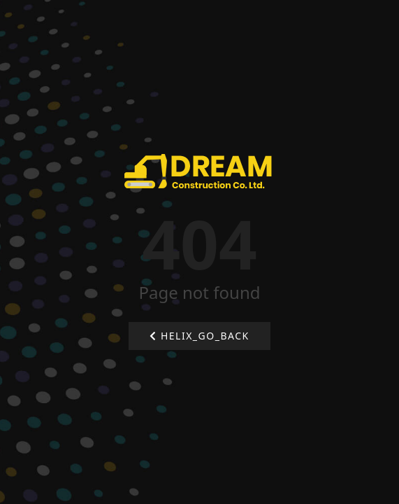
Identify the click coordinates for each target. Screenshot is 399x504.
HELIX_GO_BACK (199, 335)
